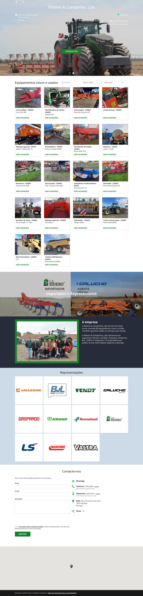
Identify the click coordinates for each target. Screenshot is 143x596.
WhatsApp (124, 15)
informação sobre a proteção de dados (31, 526)
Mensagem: (19, 499)
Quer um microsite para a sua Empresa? (62, 593)
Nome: (17, 483)
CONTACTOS (71, 51)
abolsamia (20, 2)
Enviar (22, 534)
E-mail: (17, 491)
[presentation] (30, 519)
